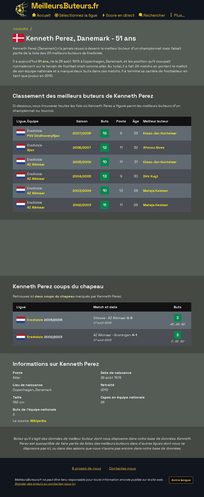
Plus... (177, 15)
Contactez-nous (122, 468)
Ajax (56, 135)
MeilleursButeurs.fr (65, 6)
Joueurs (20, 29)
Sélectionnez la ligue (76, 15)
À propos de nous (86, 468)
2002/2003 (82, 205)
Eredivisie (44, 320)
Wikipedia (38, 421)
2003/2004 (82, 190)
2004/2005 (82, 176)
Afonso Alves (154, 147)
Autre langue (181, 480)
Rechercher (152, 15)
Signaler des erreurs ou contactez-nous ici (45, 484)
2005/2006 (82, 162)
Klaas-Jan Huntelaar (160, 133)
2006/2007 (82, 147)
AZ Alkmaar (36, 164)
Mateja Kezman (155, 190)
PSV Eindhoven (39, 135)
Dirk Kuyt (150, 176)
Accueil (41, 15)
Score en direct (118, 15)
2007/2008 (82, 133)
